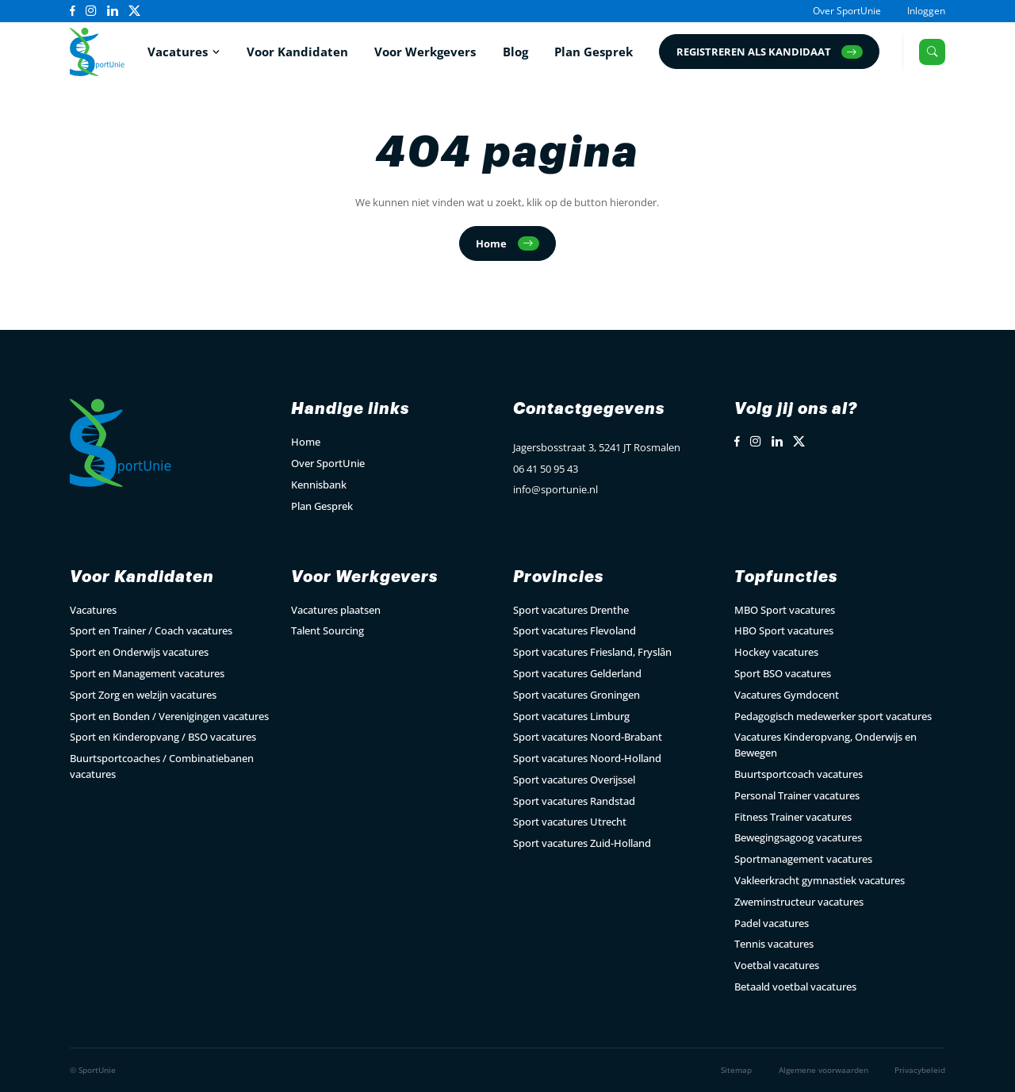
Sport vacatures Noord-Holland (587, 758)
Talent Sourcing (327, 630)
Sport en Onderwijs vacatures (139, 652)
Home (305, 442)
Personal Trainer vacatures (797, 795)
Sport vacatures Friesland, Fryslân (592, 652)
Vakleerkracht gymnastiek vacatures (819, 880)
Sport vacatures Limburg (571, 716)
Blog (515, 51)
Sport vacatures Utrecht (569, 821)
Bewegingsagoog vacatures (798, 837)
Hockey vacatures (776, 652)
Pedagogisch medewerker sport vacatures (833, 716)
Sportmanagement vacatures (803, 859)
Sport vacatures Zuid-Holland (582, 843)
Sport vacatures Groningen (576, 695)
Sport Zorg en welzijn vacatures (143, 695)
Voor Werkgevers (425, 51)
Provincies (558, 576)
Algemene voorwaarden (823, 1069)
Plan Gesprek (593, 51)
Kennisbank (319, 484)
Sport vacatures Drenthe (571, 610)
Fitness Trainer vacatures (793, 817)
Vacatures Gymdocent (786, 695)
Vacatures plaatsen (336, 610)
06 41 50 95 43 (545, 469)
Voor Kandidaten (297, 51)
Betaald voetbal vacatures (795, 986)
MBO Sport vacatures (784, 610)
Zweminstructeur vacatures (799, 902)
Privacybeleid (919, 1069)
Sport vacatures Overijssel (574, 779)
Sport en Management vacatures (147, 673)
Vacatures (177, 51)
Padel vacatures (771, 923)
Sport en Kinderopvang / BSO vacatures (163, 737)
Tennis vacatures (774, 944)
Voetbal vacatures (776, 965)
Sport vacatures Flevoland (574, 630)
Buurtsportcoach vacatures (798, 774)
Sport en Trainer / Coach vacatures (151, 630)
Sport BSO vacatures (782, 673)
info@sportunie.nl (555, 489)
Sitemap (736, 1069)
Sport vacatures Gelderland (577, 673)
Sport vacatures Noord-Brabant (587, 737)
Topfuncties (785, 576)
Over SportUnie (847, 10)
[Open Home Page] (97, 51)
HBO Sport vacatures (783, 630)
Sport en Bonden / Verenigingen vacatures (169, 716)
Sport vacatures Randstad (574, 801)
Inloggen (926, 10)
